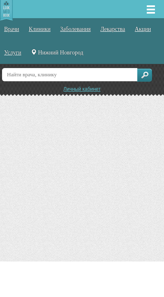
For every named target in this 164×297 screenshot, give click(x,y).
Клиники (40, 29)
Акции (143, 29)
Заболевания (75, 29)
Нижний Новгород (57, 52)
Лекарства (112, 29)
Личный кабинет (81, 89)
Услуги (12, 53)
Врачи (11, 29)
